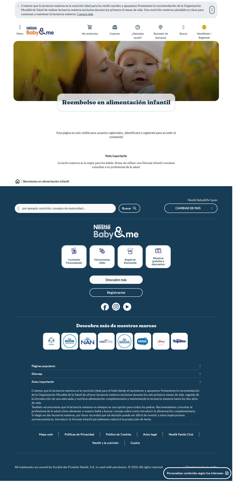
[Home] (116, 232)
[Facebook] (105, 307)
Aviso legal (150, 435)
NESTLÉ (142, 341)
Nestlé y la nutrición (105, 444)
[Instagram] (116, 307)
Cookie (135, 444)
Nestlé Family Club (181, 435)
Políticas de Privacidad (79, 435)
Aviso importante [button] (43, 382)
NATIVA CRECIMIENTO (69, 341)
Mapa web (46, 435)
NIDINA (161, 341)
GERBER (51, 341)
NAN (88, 341)
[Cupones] (115, 29)
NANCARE (106, 341)
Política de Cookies (118, 435)
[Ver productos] (90, 29)
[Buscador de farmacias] (161, 31)
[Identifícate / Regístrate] (204, 31)
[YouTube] (127, 307)
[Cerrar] (212, 10)
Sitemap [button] (37, 374)
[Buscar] (183, 29)
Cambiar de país (188, 208)
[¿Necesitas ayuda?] (138, 31)
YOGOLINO (179, 341)
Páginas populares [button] (43, 366)
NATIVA (124, 341)
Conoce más (85, 14)
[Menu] (20, 29)
